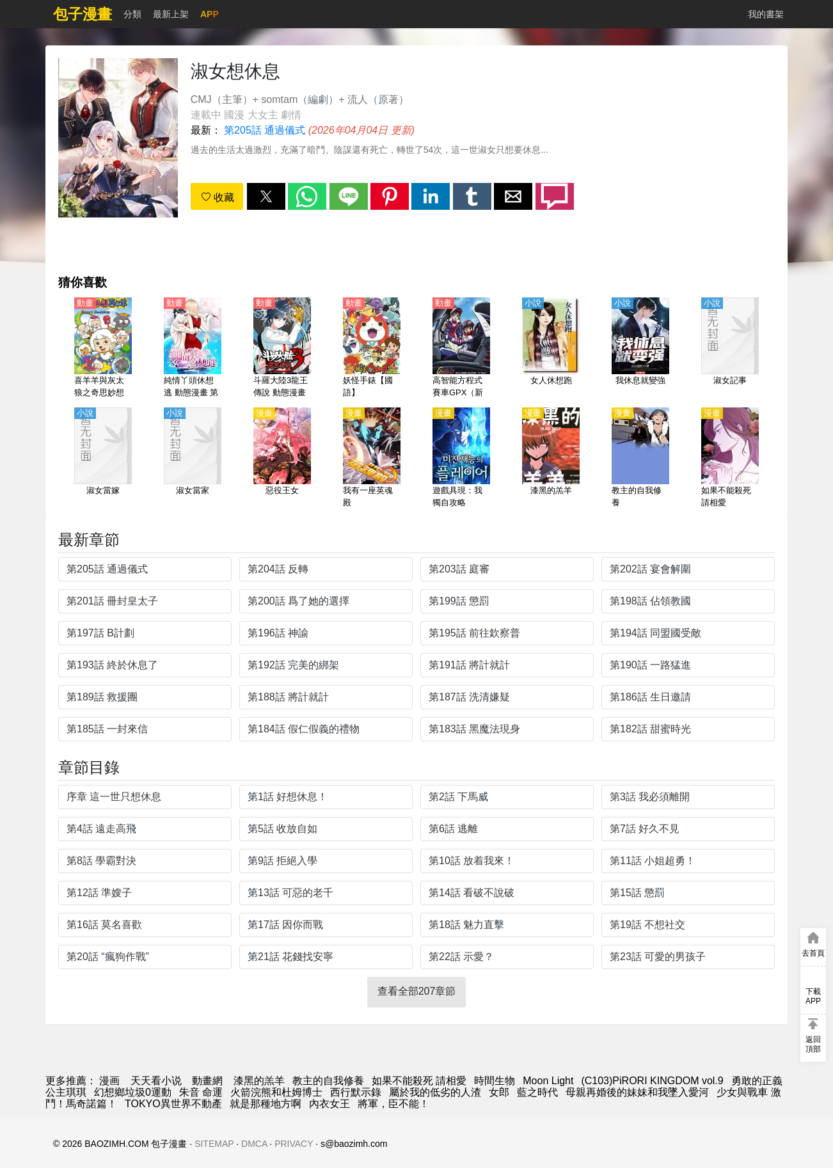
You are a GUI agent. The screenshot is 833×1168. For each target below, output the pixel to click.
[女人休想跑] (551, 348)
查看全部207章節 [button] (416, 991)
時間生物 (494, 1080)
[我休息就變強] (640, 348)
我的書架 (766, 14)
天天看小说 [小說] (156, 1080)
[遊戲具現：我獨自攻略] (461, 458)
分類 (132, 14)
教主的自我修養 (328, 1080)
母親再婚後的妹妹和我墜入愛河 (637, 1092)
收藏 (217, 197)
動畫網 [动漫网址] (207, 1080)
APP (209, 14)
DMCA (254, 1144)
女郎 (499, 1092)
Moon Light (548, 1080)
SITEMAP (214, 1144)
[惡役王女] (282, 458)
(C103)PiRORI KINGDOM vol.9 (652, 1080)
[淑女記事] (730, 348)
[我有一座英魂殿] (372, 458)
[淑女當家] (192, 458)
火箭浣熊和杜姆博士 (276, 1092)
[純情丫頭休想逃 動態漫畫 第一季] (192, 348)
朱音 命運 (201, 1092)
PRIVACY (293, 1144)
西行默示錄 (355, 1092)
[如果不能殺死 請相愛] (730, 458)
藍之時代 (537, 1092)
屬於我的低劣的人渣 (435, 1092)
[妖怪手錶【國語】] (372, 348)
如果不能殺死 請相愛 (419, 1080)
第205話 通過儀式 (264, 130)
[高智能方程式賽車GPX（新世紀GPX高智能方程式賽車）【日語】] (461, 348)
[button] (266, 196)
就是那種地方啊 (265, 1103)
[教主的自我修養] (640, 458)
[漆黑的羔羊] (551, 458)
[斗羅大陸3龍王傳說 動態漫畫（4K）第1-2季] (282, 348)
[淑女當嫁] (103, 458)
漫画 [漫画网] (109, 1080)
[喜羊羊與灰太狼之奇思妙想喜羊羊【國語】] (103, 348)
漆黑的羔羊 (259, 1080)
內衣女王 (329, 1103)
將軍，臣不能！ (393, 1103)
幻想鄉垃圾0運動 (132, 1092)
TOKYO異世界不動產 (173, 1103)
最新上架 (171, 14)
